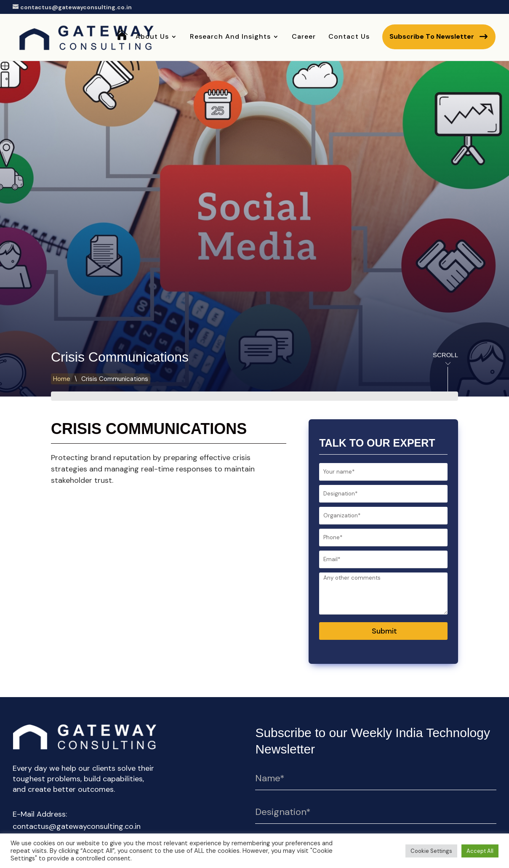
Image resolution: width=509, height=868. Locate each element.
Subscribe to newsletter (431, 36)
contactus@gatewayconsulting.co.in (77, 826)
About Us (152, 37)
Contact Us (349, 37)
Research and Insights (230, 37)
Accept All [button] (479, 851)
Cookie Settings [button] (431, 851)
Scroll (437, 356)
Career (304, 37)
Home (122, 48)
